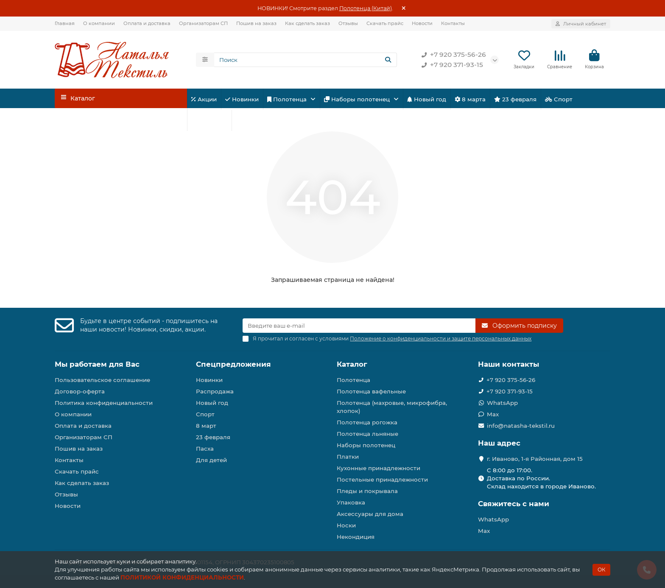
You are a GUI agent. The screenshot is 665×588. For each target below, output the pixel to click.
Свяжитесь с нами (513, 503)
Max (493, 414)
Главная (65, 23)
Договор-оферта (80, 391)
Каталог (352, 364)
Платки (348, 456)
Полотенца (287, 99)
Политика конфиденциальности (104, 402)
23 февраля (515, 99)
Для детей (209, 120)
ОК (601, 569)
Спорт (559, 99)
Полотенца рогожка (367, 422)
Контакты (453, 23)
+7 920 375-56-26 (452, 55)
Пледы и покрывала (367, 491)
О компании (99, 23)
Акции (204, 99)
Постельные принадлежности (382, 479)
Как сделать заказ (307, 23)
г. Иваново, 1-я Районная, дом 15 (535, 458)
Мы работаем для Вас (97, 364)
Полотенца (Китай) (365, 8)
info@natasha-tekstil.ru (521, 425)
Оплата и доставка (146, 23)
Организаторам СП (203, 23)
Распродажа (215, 391)
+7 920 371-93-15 (450, 65)
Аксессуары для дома (370, 513)
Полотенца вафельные (371, 391)
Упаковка (351, 502)
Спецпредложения (233, 364)
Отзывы (348, 23)
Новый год (426, 99)
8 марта (470, 99)
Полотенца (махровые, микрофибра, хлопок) (392, 406)
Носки (346, 525)
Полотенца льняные (367, 433)
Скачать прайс (384, 23)
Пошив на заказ (256, 23)
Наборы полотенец (357, 99)
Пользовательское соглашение (102, 379)
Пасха (248, 120)
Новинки (242, 99)
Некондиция (355, 536)
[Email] (359, 325)
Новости (422, 23)
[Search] (305, 60)
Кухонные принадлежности (378, 468)
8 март (206, 425)
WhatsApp (502, 402)
